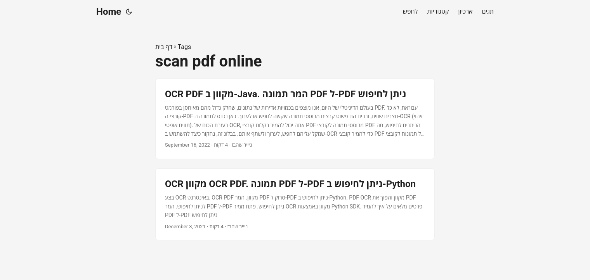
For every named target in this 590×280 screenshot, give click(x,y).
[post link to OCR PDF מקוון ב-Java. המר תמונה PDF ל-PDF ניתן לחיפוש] (295, 119)
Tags (184, 47)
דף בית (163, 47)
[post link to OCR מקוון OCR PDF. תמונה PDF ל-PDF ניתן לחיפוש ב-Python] (295, 204)
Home (108, 11)
